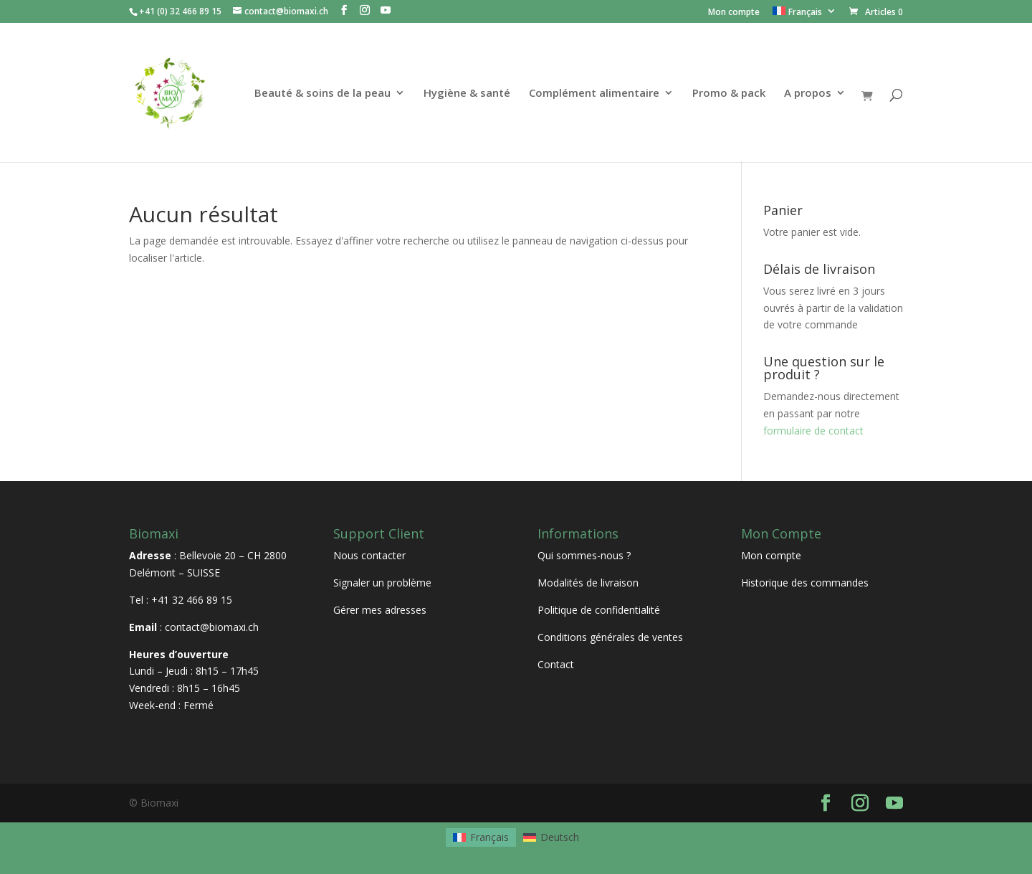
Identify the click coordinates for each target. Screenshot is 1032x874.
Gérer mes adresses (379, 610)
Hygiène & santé (467, 93)
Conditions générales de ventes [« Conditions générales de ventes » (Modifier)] (610, 637)
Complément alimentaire (594, 93)
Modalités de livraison (588, 582)
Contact (556, 664)
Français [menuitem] (489, 837)
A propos (807, 93)
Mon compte (734, 13)
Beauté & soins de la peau (322, 93)
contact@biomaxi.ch (212, 627)
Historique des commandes (805, 582)
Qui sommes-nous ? (584, 555)
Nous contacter (369, 555)
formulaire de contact (813, 430)
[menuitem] (804, 14)
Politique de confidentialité (599, 610)
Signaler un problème (382, 582)
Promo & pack (728, 93)
